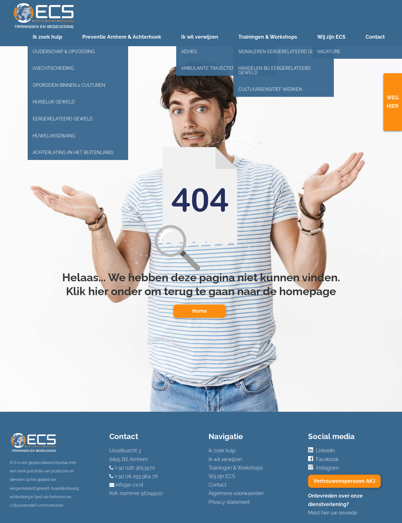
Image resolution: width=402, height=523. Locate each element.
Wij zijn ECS (331, 37)
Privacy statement (229, 502)
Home (199, 311)
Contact (375, 37)
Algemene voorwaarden (236, 493)
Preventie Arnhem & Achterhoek (121, 37)
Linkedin (325, 451)
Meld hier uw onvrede (332, 513)
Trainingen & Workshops (267, 37)
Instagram (327, 468)
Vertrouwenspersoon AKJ (344, 481)
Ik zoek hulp (47, 37)
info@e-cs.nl (129, 485)
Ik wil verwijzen (199, 37)
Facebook (327, 459)
